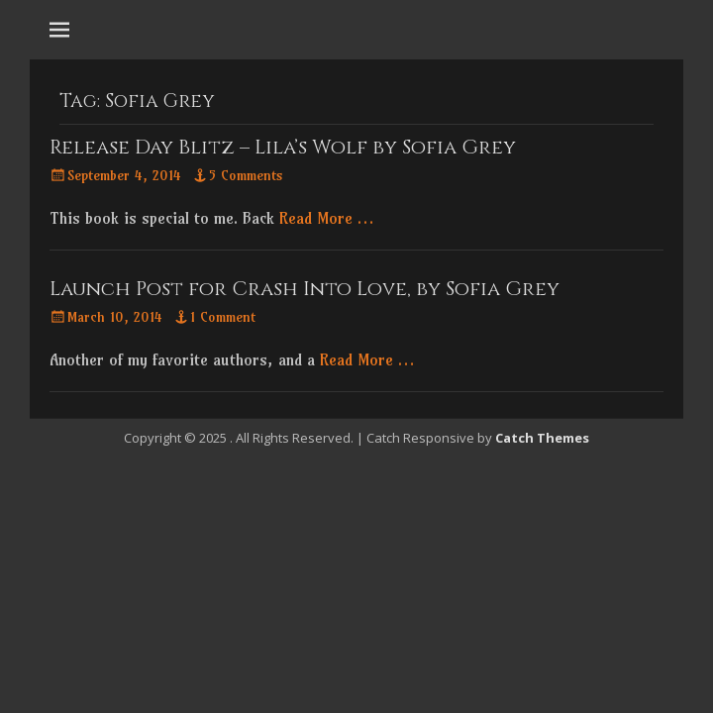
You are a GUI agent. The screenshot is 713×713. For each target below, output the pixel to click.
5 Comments (246, 175)
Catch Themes (542, 438)
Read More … (326, 218)
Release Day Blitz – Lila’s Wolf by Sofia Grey (283, 147)
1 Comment (222, 317)
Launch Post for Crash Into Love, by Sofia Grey (305, 288)
